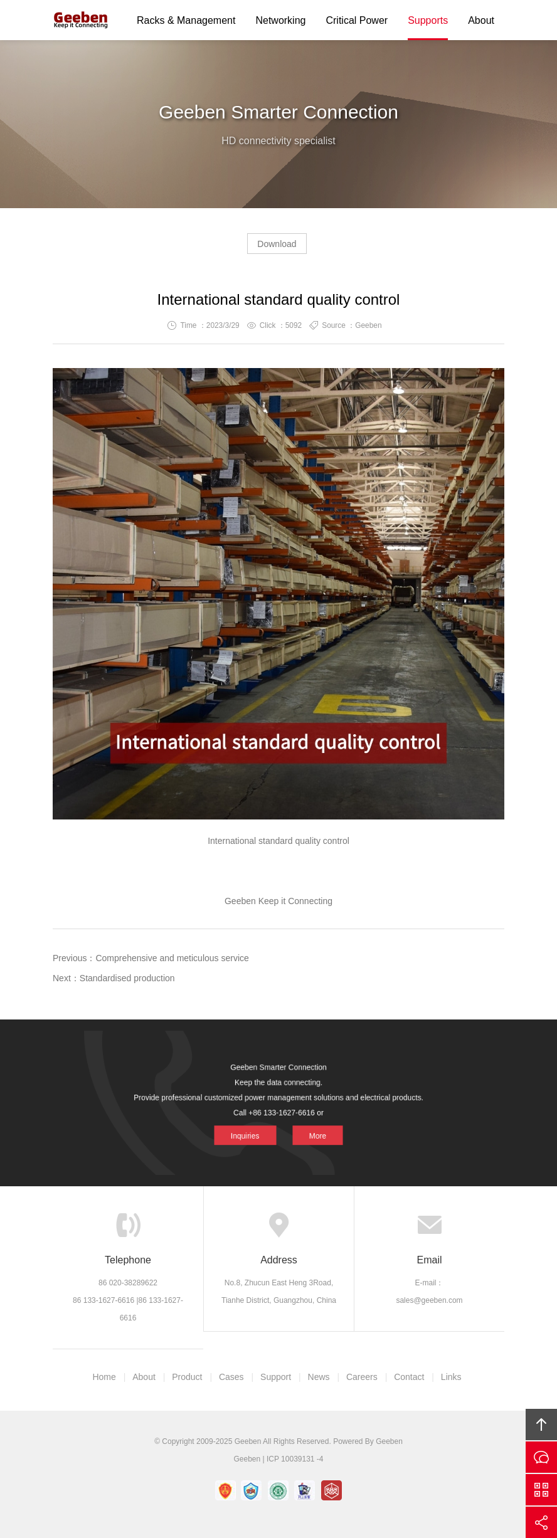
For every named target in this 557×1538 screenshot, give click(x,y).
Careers (362, 1377)
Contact (409, 1377)
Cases (231, 1377)
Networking (280, 20)
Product (187, 1377)
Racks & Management (186, 20)
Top (541, 1424)
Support (275, 1377)
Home (103, 1377)
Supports (428, 20)
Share (541, 1522)
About (481, 20)
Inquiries (254, 1127)
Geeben (81, 20)
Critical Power (357, 20)
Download (276, 244)
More (307, 1127)
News (319, 1377)
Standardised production (127, 978)
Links (451, 1377)
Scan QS (541, 1489)
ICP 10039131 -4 (295, 1459)
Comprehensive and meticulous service (171, 958)
